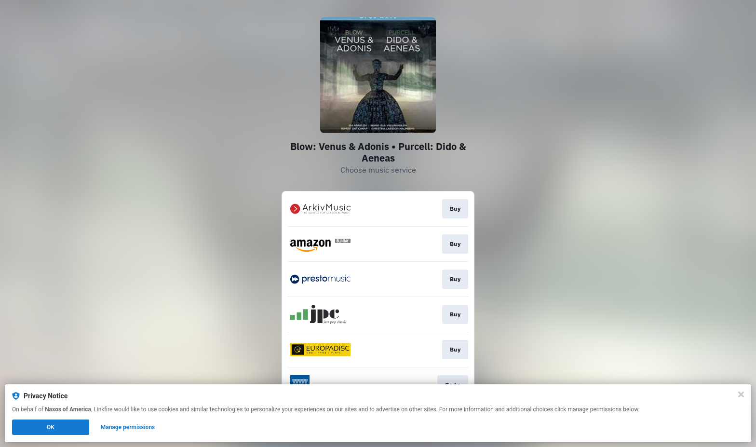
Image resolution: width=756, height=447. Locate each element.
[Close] (741, 394)
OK (50, 427)
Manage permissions (128, 427)
